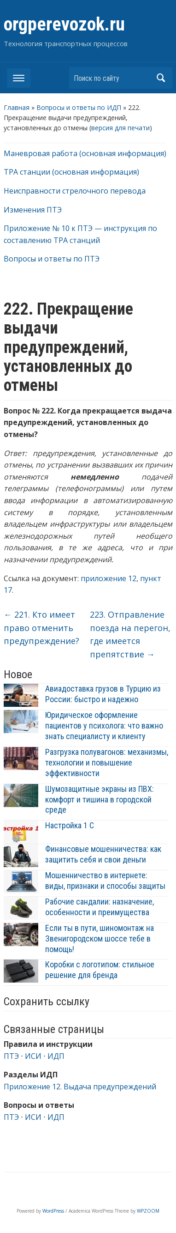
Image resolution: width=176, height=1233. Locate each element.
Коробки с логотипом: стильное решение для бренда (99, 970)
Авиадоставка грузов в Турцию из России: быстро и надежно (103, 694)
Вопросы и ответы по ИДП (78, 107)
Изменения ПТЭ (33, 210)
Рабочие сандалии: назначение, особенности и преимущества (99, 907)
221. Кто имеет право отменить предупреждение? (41, 628)
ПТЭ (11, 1056)
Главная (16, 107)
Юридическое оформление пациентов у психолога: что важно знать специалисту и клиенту (104, 725)
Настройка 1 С (69, 825)
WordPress (53, 1211)
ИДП (56, 1056)
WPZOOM (148, 1211)
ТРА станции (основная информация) (71, 172)
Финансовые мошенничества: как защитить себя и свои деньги (103, 854)
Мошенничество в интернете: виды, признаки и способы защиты (105, 880)
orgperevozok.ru (64, 24)
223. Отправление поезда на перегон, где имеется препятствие (130, 634)
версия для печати (120, 127)
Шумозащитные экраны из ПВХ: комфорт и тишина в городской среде (99, 799)
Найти (161, 77)
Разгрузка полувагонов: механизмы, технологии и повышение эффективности (106, 762)
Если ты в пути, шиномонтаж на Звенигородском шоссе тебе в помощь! (99, 938)
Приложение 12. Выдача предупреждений (80, 1086)
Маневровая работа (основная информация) (85, 153)
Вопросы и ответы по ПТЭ (52, 259)
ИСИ (33, 1056)
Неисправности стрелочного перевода (75, 191)
